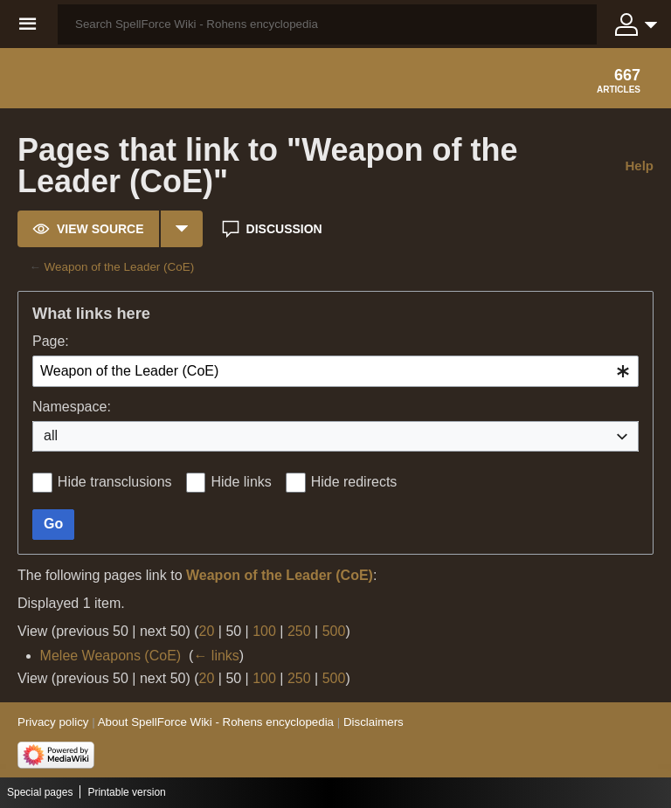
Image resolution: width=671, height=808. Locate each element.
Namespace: (71, 406)
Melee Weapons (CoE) (111, 655)
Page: (50, 341)
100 (264, 631)
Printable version (126, 792)
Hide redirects (354, 481)
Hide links (241, 481)
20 (207, 631)
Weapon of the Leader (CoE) (120, 266)
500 (334, 631)
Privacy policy (52, 722)
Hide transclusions (115, 481)
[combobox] (335, 372)
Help (639, 165)
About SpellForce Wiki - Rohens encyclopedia (216, 722)
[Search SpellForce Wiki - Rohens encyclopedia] (327, 24)
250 (299, 631)
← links (216, 655)
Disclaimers (373, 722)
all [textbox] (51, 435)
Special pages (40, 792)
